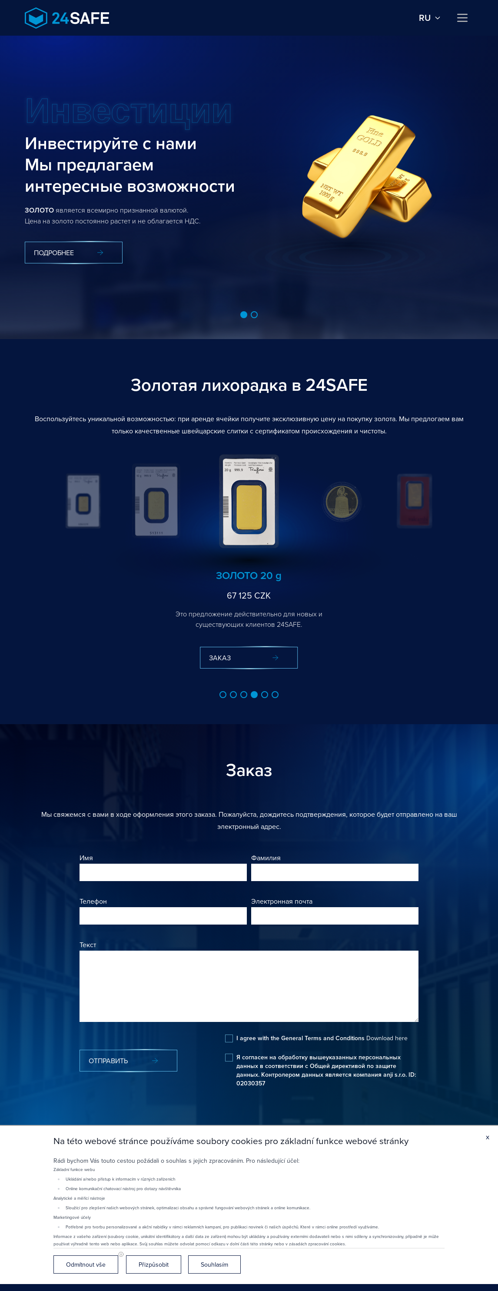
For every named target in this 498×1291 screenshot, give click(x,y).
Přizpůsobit (154, 1264)
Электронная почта (281, 901)
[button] (243, 314)
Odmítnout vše (86, 1264)
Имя (86, 857)
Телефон (93, 901)
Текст (88, 944)
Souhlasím (214, 1264)
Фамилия (266, 857)
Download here (387, 1038)
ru (430, 18)
